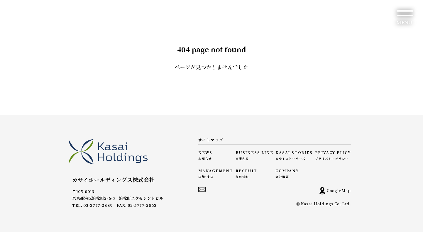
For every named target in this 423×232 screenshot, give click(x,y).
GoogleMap (335, 190)
